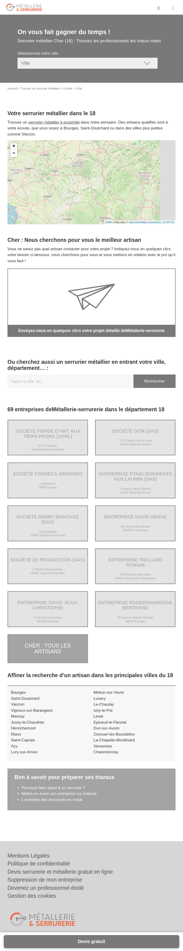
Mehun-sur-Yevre (109, 691)
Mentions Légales (28, 856)
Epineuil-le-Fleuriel (110, 721)
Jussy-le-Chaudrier (27, 721)
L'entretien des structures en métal (51, 798)
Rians (16, 733)
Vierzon (17, 703)
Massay (18, 715)
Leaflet (109, 222)
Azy (14, 745)
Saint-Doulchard (25, 697)
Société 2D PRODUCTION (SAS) (48, 559)
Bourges (18, 691)
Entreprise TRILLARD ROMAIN (135, 562)
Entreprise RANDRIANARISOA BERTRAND (135, 605)
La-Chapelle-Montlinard (114, 739)
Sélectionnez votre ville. (38, 53)
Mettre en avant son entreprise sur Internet (58, 792)
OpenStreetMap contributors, (145, 222)
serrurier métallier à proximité (54, 122)
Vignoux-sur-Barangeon (32, 709)
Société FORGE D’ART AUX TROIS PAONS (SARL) (47, 433)
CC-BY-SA (168, 222)
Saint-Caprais (23, 739)
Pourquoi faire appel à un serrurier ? (53, 786)
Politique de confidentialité (38, 864)
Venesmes (103, 745)
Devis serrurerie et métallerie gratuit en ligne (60, 872)
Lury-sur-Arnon (24, 751)
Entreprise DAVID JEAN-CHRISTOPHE (48, 605)
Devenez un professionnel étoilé (45, 888)
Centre (67, 88)
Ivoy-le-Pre (103, 709)
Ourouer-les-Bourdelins (114, 733)
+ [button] (13, 146)
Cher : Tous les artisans (48, 648)
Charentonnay (106, 751)
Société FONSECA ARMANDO (48, 473)
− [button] (13, 153)
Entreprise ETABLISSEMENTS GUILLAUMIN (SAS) (135, 476)
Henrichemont (23, 727)
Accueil (12, 88)
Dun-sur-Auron (107, 727)
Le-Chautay (104, 703)
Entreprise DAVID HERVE (135, 516)
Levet (98, 715)
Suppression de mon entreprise (44, 880)
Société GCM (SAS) (135, 430)
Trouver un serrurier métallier (40, 88)
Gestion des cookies (31, 896)
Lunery (100, 697)
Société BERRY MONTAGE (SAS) (47, 519)
